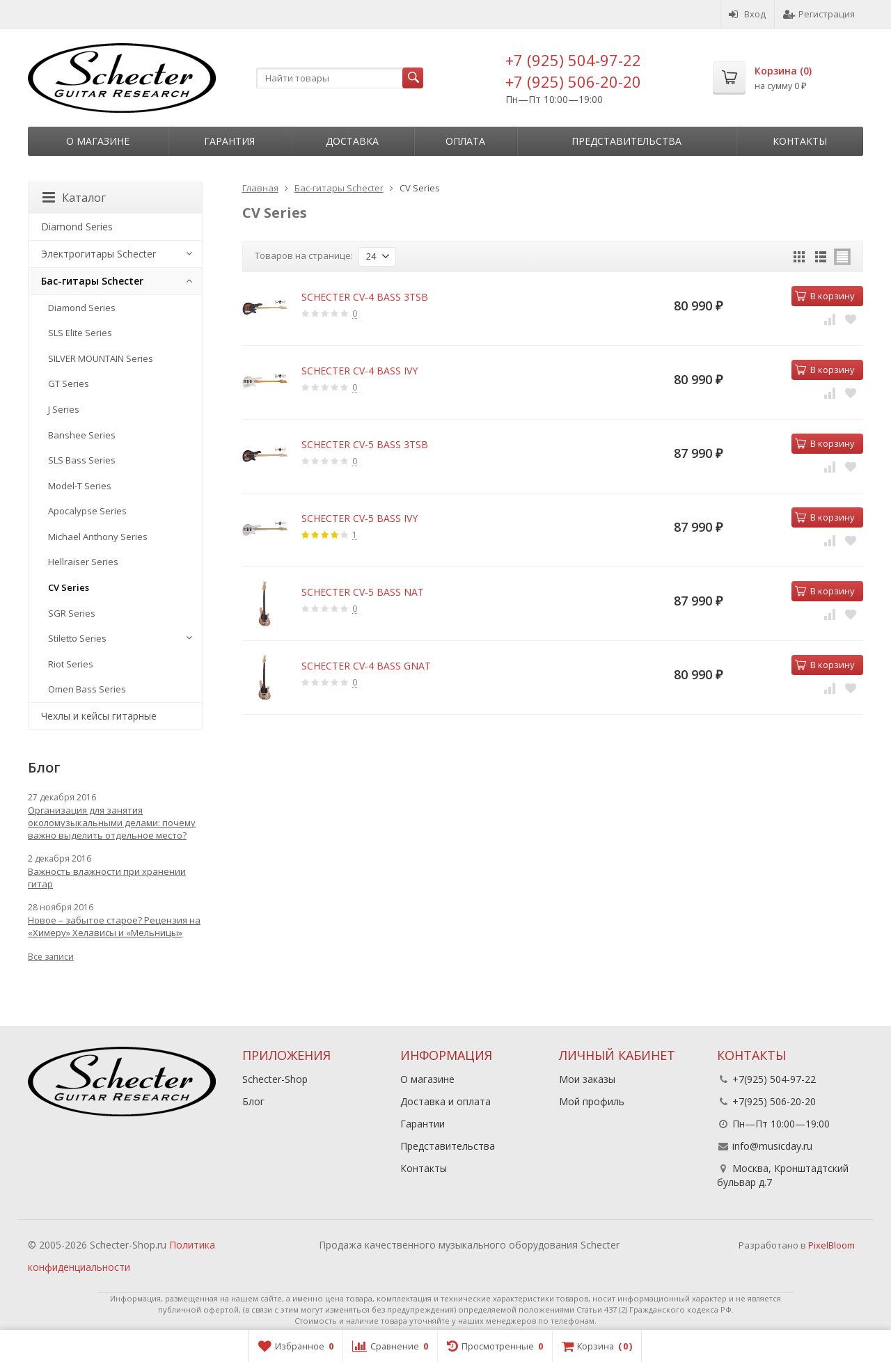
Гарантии (422, 1123)
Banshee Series (82, 435)
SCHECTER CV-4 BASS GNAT (366, 665)
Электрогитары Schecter (98, 253)
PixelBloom (831, 1245)
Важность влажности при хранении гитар (107, 877)
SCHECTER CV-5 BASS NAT (362, 592)
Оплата (465, 141)
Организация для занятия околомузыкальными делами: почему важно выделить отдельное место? (112, 822)
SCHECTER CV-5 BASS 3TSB (364, 444)
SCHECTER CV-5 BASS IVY (359, 518)
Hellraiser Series (83, 561)
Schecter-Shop (275, 1079)
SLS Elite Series (80, 332)
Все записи (51, 957)
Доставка (352, 141)
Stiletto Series (77, 638)
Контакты (800, 141)
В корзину (825, 296)
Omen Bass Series (87, 689)
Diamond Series (77, 226)
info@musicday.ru (772, 1146)
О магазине (97, 141)
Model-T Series (79, 486)
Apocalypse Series (87, 511)
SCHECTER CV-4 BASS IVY (359, 370)
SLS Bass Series (82, 460)
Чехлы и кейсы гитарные (99, 715)
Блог (253, 1101)
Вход (747, 14)
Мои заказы (587, 1079)
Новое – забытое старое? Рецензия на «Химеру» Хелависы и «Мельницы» (114, 926)
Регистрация (819, 14)
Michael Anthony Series (98, 536)
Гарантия (229, 141)
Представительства (626, 141)
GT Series (68, 383)
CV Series (68, 587)
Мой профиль (591, 1101)
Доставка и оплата (445, 1101)
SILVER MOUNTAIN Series (100, 358)
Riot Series (70, 664)
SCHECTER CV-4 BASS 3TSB (364, 296)
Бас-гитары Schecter (92, 280)
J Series (63, 409)
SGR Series (71, 613)
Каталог (74, 197)
